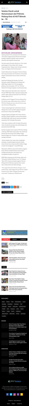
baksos (3, 311)
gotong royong (22, 306)
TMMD (3, 308)
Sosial (24, 301)
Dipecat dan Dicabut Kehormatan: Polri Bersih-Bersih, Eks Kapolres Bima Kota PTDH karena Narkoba (18, 288)
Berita (7, 8)
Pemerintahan (18, 301)
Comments (23, 239)
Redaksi (13, 403)
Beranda (3, 8)
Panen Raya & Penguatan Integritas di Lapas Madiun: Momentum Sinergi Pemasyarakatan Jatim (18, 335)
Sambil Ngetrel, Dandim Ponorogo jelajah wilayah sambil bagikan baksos (18, 341)
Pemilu (12, 311)
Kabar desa (15, 306)
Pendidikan (10, 304)
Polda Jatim (12, 313)
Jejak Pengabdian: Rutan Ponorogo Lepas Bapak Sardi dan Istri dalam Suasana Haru (17, 259)
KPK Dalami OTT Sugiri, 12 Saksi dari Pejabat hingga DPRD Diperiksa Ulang (18, 244)
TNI (21, 304)
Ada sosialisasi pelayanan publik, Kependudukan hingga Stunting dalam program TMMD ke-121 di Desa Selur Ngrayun (18, 370)
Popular (5, 239)
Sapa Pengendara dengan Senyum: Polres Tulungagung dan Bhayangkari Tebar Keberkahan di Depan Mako (17, 272)
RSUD (17, 313)
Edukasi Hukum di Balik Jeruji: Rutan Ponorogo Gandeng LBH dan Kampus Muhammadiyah (18, 353)
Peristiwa (4, 304)
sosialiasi (4, 316)
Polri (12, 301)
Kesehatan (16, 304)
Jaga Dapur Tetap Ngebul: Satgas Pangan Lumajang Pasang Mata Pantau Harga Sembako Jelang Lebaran (18, 280)
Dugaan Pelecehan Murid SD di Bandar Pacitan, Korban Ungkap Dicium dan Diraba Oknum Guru (17, 251)
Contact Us (19, 403)
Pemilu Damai (5, 313)
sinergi (8, 311)
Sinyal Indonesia (17, 400)
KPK (8, 308)
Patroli (22, 308)
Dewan (9, 306)
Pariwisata (4, 306)
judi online (23, 313)
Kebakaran (18, 311)
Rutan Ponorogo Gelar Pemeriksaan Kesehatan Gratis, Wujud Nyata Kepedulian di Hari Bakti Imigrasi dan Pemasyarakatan (17, 326)
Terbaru (14, 239)
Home (8, 403)
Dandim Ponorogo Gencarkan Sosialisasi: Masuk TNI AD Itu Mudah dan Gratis (18, 361)
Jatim (18, 308)
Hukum (8, 301)
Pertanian (13, 308)
